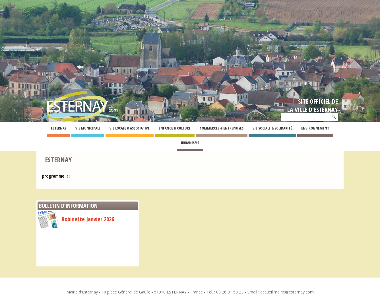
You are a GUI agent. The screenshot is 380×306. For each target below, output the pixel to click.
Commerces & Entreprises (221, 128)
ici (67, 176)
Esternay (58, 128)
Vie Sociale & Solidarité (272, 128)
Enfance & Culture (175, 128)
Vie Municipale (87, 128)
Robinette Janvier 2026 (76, 219)
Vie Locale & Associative (130, 128)
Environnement (315, 128)
